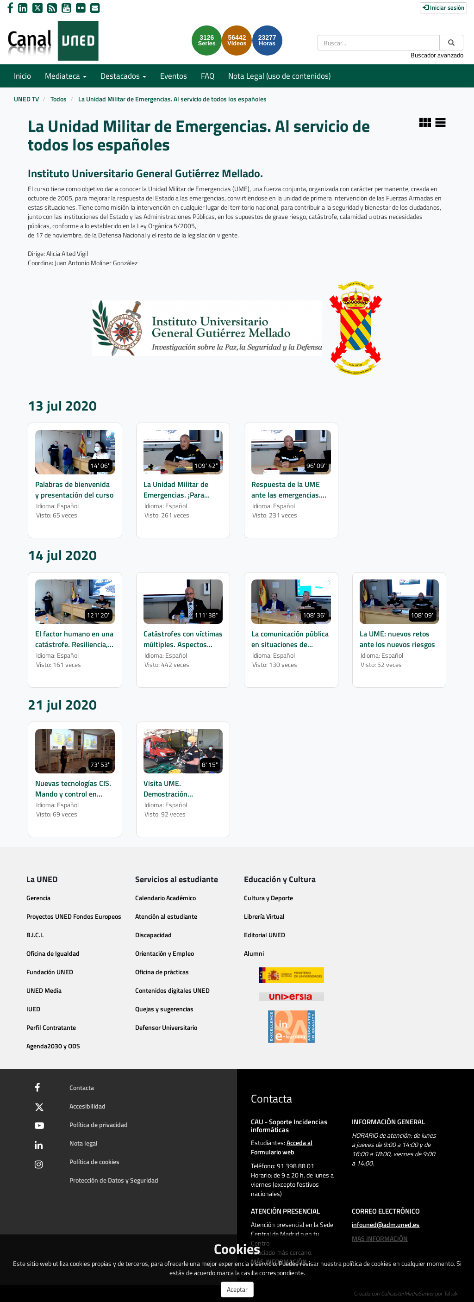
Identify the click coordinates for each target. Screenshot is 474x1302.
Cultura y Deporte (268, 898)
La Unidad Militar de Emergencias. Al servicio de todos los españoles (172, 99)
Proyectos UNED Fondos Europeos (73, 916)
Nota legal (83, 1143)
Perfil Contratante (51, 1027)
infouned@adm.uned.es (385, 1224)
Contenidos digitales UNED (172, 990)
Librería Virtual (264, 916)
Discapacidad (153, 935)
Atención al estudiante (166, 916)
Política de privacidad (98, 1124)
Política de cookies (94, 1161)
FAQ (207, 76)
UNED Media (44, 990)
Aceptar (237, 1289)
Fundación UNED (49, 972)
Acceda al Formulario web (281, 1147)
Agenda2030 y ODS (53, 1046)
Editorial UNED (264, 935)
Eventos (173, 76)
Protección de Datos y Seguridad (113, 1180)
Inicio (22, 76)
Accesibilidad (87, 1106)
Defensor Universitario (166, 1027)
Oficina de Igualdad (53, 953)
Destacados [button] (123, 76)
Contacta (81, 1087)
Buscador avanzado (437, 55)
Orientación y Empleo (164, 953)
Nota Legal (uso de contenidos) (279, 76)
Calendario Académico (165, 898)
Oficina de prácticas (162, 972)
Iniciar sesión (443, 7)
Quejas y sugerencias (164, 1009)
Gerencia (38, 898)
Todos (58, 99)
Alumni (254, 953)
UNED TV (26, 99)
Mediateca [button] (66, 76)
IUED (33, 1009)
